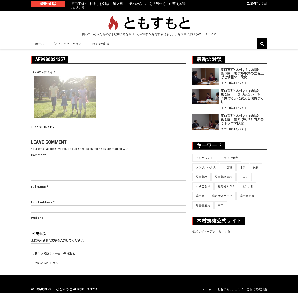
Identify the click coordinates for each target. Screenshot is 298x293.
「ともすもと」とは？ (66, 44)
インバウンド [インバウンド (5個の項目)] (204, 158)
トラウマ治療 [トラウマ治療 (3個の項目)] (229, 158)
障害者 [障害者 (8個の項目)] (200, 196)
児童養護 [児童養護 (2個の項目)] (201, 177)
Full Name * (39, 187)
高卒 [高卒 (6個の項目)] (220, 205)
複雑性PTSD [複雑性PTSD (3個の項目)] (226, 186)
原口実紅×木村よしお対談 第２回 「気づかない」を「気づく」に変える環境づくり (128, 6)
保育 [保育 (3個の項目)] (256, 167)
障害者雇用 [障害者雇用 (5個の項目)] (203, 205)
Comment (38, 155)
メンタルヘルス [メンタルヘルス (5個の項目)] (206, 167)
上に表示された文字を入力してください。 (58, 240)
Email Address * (43, 202)
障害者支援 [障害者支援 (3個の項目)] (247, 196)
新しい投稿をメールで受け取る (55, 254)
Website (37, 218)
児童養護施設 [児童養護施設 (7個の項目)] (223, 177)
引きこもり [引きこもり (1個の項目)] (203, 186)
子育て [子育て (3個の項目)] (244, 177)
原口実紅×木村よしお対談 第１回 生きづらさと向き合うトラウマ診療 (242, 119)
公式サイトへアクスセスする (211, 231)
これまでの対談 (99, 44)
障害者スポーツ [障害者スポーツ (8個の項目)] (222, 196)
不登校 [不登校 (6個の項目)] (227, 167)
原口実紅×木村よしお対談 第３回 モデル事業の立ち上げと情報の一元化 (242, 73)
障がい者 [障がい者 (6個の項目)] (247, 186)
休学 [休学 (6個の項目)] (242, 167)
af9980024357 (44, 127)
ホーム (39, 44)
